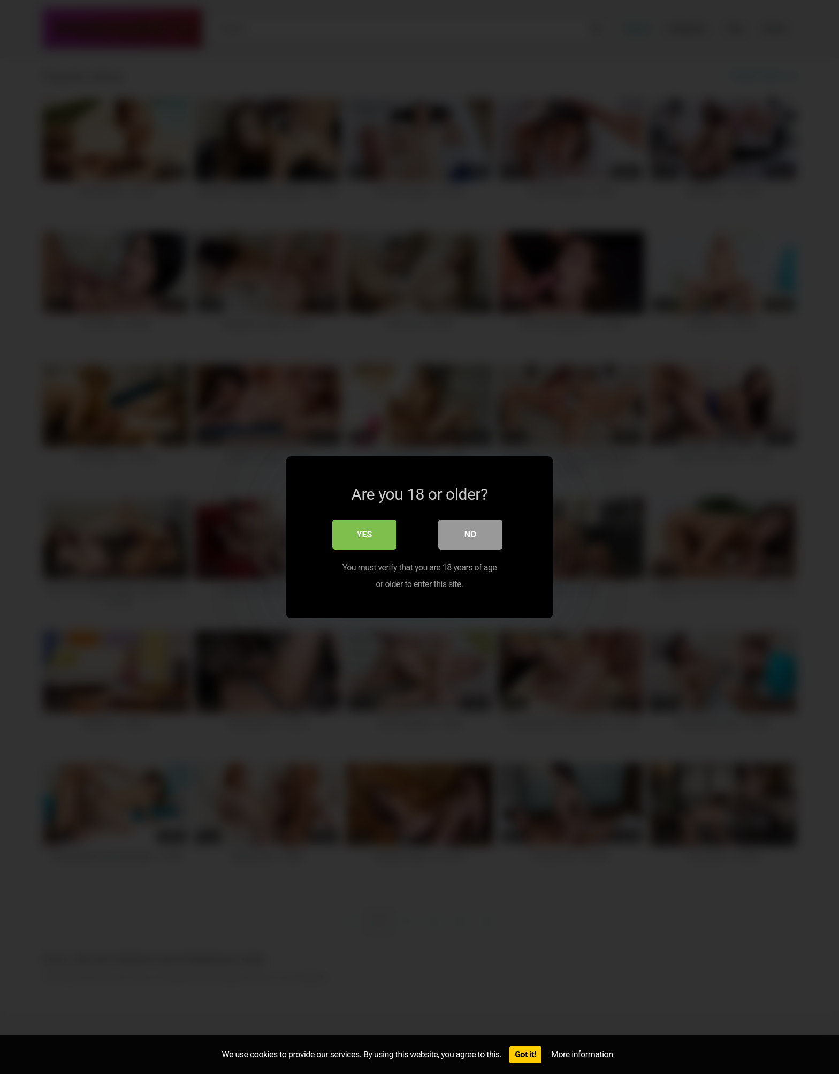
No (470, 534)
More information (582, 1054)
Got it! (525, 1054)
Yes (364, 534)
